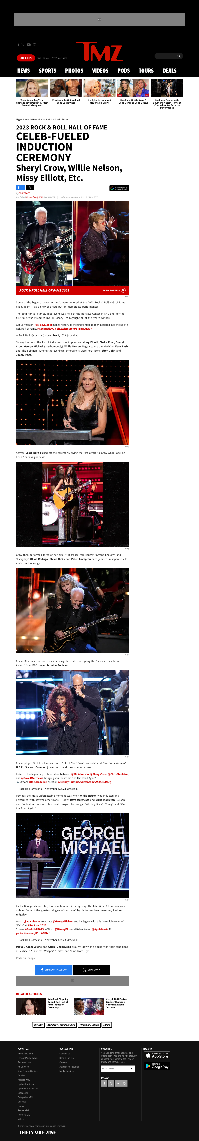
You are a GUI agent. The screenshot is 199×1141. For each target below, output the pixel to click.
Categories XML (25, 1097)
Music (106, 1024)
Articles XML (24, 1080)
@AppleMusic (100, 929)
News (23, 71)
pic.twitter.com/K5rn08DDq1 (33, 933)
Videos (100, 71)
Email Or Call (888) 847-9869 (52, 58)
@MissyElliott (43, 324)
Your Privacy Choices (28, 1071)
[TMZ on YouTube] (118, 1083)
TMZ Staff (24, 193)
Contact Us (65, 1053)
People (21, 1106)
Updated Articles (26, 1084)
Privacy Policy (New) (27, 1058)
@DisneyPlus (66, 782)
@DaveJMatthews (32, 778)
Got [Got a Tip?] (26, 58)
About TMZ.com (25, 1053)
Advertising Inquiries (69, 1067)
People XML (23, 1110)
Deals (169, 71)
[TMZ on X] (23, 45)
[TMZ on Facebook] (18, 45)
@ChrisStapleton (118, 774)
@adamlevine (32, 921)
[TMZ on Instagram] (34, 44)
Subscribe (132, 1069)
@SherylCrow (98, 774)
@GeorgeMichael (63, 921)
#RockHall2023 (46, 328)
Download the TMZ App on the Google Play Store (157, 1066)
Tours (146, 71)
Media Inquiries (67, 1071)
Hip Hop (38, 1024)
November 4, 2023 (34, 197)
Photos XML (24, 1115)
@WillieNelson (80, 774)
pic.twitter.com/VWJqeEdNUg (93, 782)
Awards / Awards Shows (61, 1024)
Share (53, 970)
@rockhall (73, 335)
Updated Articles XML (28, 1088)
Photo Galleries (89, 1024)
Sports (47, 71)
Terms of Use (24, 1062)
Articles (21, 1075)
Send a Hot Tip (67, 1058)
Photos (74, 71)
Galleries (22, 1101)
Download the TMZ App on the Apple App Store (157, 1055)
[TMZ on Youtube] (28, 45)
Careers (63, 1062)
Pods (124, 71)
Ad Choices (23, 1067)
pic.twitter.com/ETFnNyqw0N (74, 328)
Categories (23, 1093)
